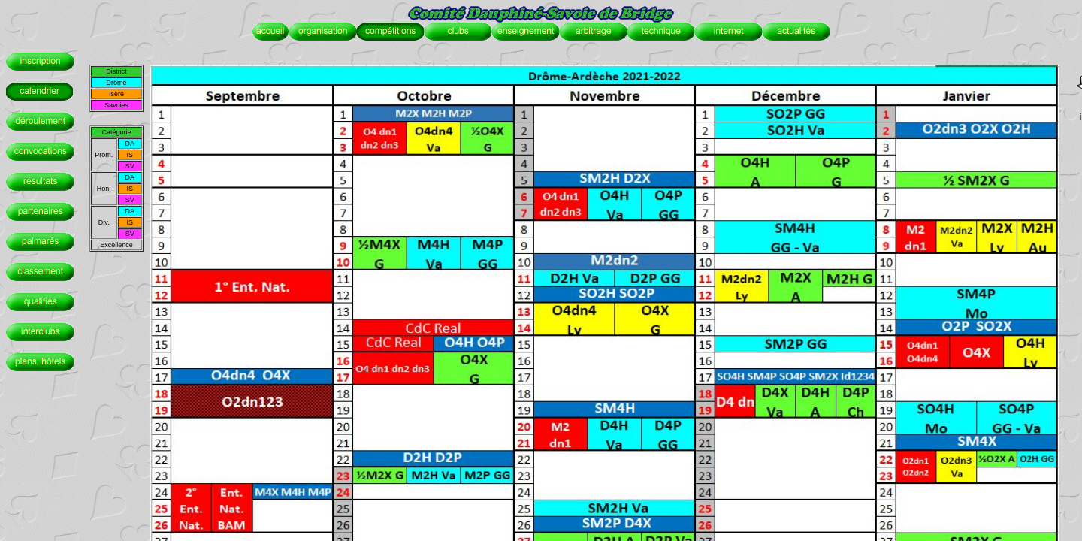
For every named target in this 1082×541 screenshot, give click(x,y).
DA (130, 143)
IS (130, 155)
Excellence (116, 245)
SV (129, 166)
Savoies (116, 105)
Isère (116, 94)
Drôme (116, 82)
